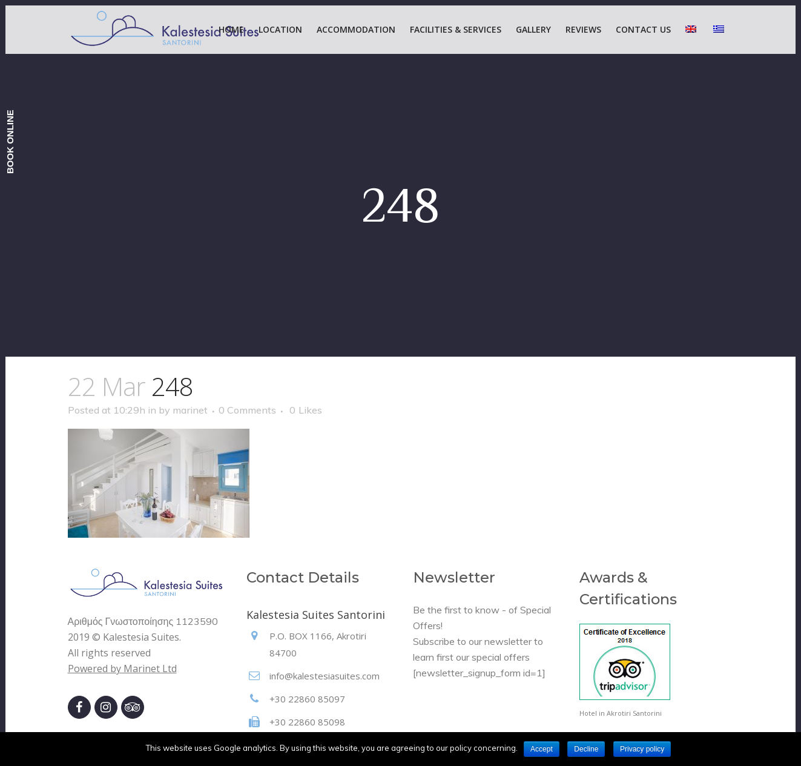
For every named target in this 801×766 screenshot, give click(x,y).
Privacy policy (642, 749)
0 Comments (247, 410)
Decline (586, 749)
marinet (190, 410)
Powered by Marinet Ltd (122, 668)
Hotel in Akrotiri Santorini (620, 713)
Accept (541, 749)
